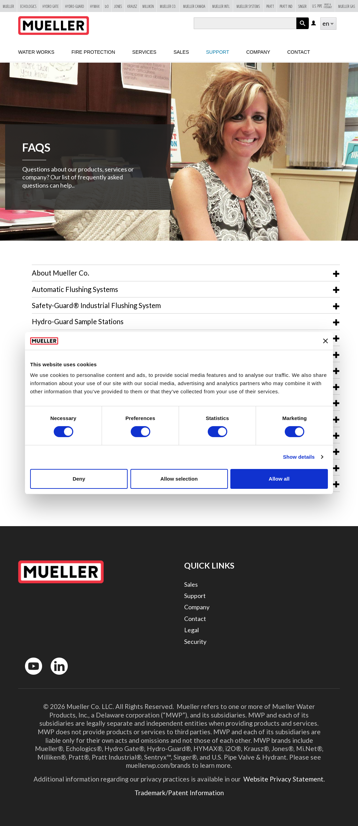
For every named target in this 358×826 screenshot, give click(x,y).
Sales (191, 584)
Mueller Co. (168, 6)
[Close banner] (325, 341)
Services (144, 52)
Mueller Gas (346, 6)
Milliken (148, 6)
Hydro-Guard (74, 6)
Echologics (28, 6)
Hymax (95, 6)
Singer (302, 6)
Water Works (36, 52)
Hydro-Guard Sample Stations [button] (78, 321)
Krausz (132, 6)
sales (181, 52)
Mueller (8, 6)
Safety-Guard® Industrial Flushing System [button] (96, 305)
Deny (79, 479)
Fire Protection (93, 52)
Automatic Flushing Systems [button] (75, 289)
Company (258, 52)
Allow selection (178, 479)
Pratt (270, 6)
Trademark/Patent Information (179, 793)
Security (195, 641)
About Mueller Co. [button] (60, 273)
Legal (191, 630)
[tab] (186, 273)
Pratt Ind (286, 6)
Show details (299, 457)
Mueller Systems (248, 6)
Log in (314, 23)
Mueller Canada (194, 6)
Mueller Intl (221, 6)
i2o (107, 6)
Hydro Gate (50, 6)
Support (217, 52)
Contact (298, 52)
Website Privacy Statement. (283, 779)
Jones (118, 6)
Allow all (279, 479)
